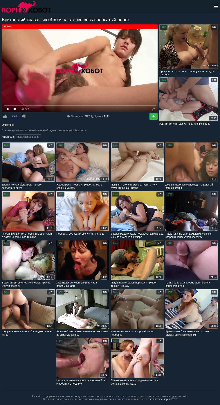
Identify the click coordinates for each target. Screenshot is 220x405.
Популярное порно (28, 136)
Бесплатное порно (159, 399)
